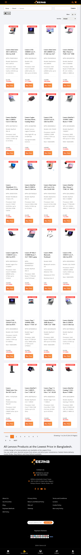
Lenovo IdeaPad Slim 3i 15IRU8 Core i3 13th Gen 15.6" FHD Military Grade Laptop (68, 325)
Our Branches (7, 502)
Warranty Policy (58, 508)
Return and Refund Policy (36, 502)
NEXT (15, 440)
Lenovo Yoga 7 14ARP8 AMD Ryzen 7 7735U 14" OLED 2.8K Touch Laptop (31, 324)
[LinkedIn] (45, 488)
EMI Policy (6, 512)
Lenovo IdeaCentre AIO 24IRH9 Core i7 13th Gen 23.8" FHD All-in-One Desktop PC (50, 54)
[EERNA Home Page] (40, 2)
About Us (6, 498)
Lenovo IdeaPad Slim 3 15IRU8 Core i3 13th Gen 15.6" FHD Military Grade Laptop (11, 122)
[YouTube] (41, 488)
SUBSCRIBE (48, 522)
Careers (55, 502)
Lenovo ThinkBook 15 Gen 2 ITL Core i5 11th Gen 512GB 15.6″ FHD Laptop (12, 189)
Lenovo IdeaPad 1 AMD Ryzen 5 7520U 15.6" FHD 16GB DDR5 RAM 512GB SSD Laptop (50, 325)
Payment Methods (8, 508)
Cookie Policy (57, 505)
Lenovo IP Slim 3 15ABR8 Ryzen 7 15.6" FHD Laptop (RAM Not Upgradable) (31, 257)
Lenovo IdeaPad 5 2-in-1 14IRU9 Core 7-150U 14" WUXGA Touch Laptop (30, 392)
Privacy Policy (32, 498)
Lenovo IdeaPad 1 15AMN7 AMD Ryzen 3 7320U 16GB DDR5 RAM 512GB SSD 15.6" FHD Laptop (69, 122)
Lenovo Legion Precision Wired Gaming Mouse (30, 119)
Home (7, 8)
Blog (4, 505)
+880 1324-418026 (41, 475)
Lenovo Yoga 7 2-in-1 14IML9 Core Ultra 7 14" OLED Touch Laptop (50, 391)
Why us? (30, 505)
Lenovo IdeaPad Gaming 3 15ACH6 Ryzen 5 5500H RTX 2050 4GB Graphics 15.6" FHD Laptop (69, 393)
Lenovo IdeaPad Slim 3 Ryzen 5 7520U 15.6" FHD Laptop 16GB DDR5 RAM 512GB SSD (68, 55)
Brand (14, 8)
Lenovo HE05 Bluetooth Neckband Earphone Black (49, 256)
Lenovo (22, 8)
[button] (73, 2)
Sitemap (30, 508)
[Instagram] (38, 488)
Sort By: (59, 18)
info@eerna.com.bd (41, 473)
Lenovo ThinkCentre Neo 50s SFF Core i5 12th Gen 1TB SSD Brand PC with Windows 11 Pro (12, 393)
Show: (68, 14)
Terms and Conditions (60, 498)
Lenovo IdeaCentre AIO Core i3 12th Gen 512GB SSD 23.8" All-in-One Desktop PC (50, 189)
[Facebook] (35, 488)
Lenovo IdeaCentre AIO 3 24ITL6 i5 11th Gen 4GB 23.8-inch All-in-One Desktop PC (12, 54)
